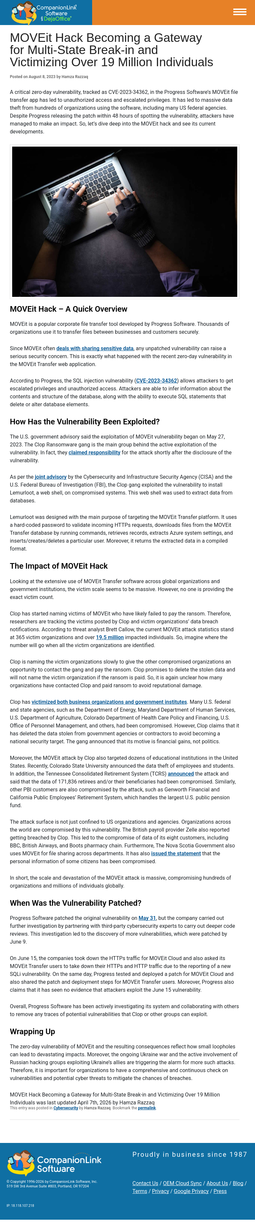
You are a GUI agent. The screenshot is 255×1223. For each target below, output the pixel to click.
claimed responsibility (94, 452)
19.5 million (110, 637)
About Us (217, 1183)
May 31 (147, 918)
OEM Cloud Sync (182, 1183)
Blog (238, 1183)
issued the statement (176, 853)
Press (220, 1191)
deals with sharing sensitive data (94, 348)
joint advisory (50, 477)
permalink (147, 1108)
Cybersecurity (66, 1108)
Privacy (160, 1191)
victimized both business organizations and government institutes (109, 702)
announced (181, 774)
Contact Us (146, 1183)
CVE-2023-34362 (156, 381)
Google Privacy (191, 1191)
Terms (140, 1191)
